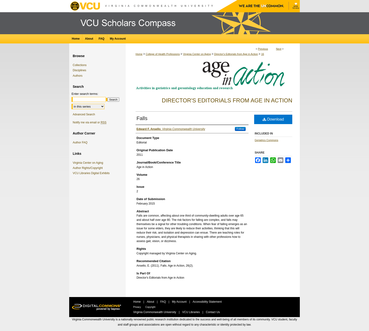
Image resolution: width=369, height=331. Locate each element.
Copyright (150, 307)
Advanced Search (84, 114)
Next (278, 48)
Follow (240, 128)
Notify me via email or (89, 122)
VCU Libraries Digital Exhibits (92, 173)
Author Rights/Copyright (88, 168)
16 (262, 54)
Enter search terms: (85, 94)
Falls (141, 118)
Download (273, 119)
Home (139, 54)
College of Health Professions (163, 54)
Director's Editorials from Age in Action (236, 54)
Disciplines (79, 70)
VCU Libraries (191, 312)
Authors (77, 75)
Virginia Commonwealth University (155, 312)
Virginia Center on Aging (197, 54)
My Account (179, 301)
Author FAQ (80, 142)
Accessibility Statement (207, 301)
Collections (80, 65)
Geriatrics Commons (266, 140)
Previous (263, 48)
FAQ (163, 301)
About (151, 301)
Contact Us (213, 312)
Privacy (137, 307)
